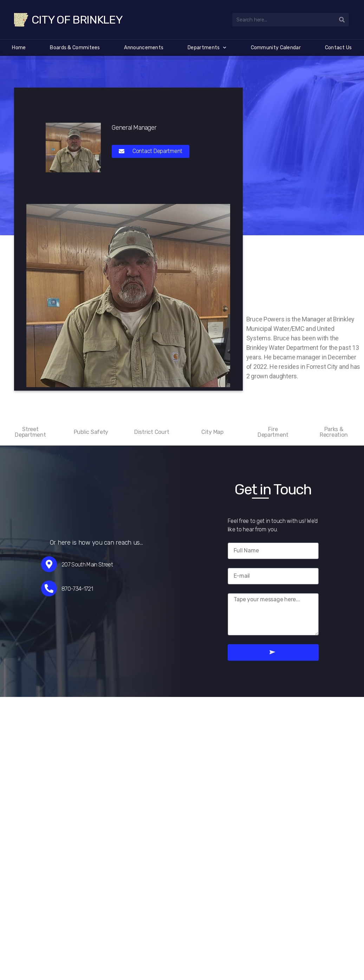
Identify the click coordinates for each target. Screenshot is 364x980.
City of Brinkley (77, 19)
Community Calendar (276, 48)
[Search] (342, 19)
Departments (207, 48)
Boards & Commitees (75, 48)
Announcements (143, 48)
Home (19, 48)
